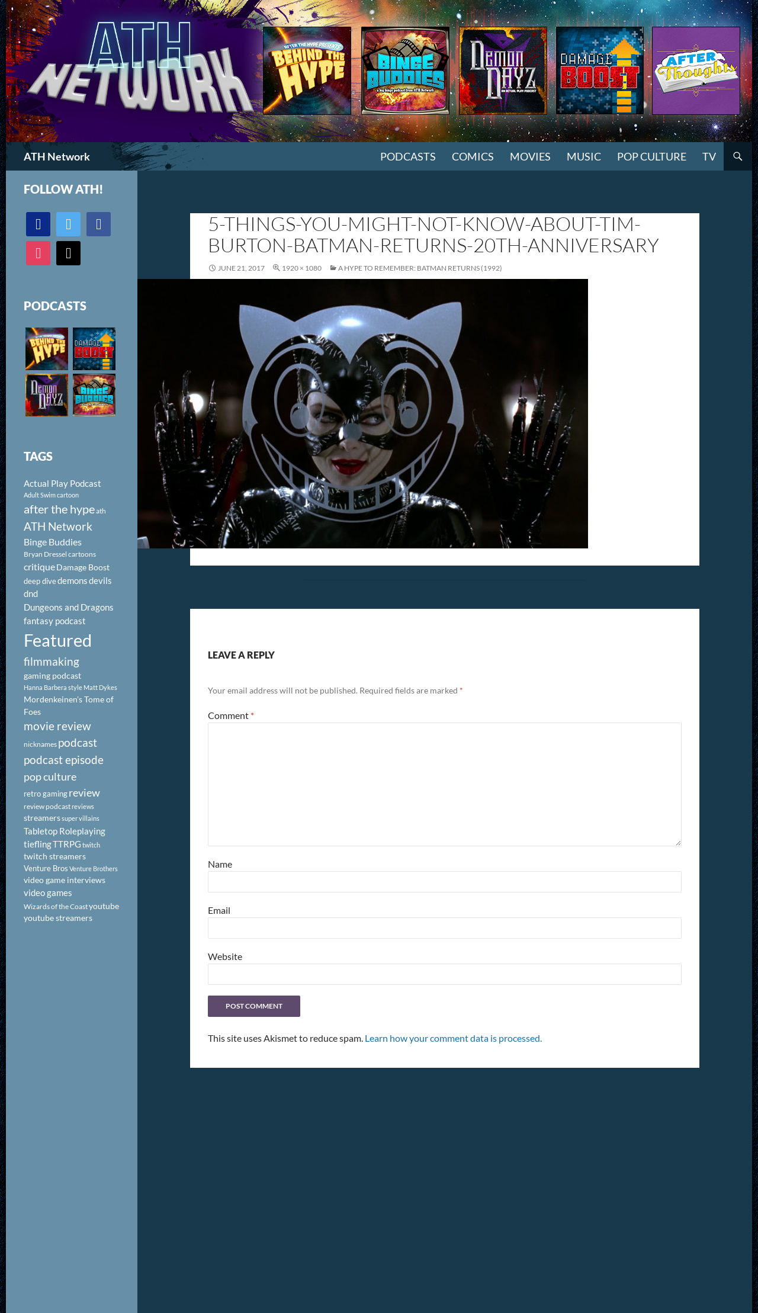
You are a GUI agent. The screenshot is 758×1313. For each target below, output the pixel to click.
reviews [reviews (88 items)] (83, 806)
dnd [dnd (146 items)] (31, 593)
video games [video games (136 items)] (48, 893)
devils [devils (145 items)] (100, 580)
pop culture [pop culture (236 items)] (50, 776)
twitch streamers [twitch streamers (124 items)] (55, 856)
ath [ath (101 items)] (101, 510)
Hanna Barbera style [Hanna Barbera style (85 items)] (53, 687)
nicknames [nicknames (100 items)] (40, 744)
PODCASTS (408, 156)
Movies (530, 156)
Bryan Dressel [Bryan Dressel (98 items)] (45, 554)
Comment (231, 715)
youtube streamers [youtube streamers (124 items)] (58, 918)
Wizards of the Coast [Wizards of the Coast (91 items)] (56, 906)
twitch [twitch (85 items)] (91, 845)
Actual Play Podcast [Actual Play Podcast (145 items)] (62, 483)
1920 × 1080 (302, 268)
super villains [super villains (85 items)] (80, 818)
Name (220, 863)
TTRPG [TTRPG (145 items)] (67, 844)
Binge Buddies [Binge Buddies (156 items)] (53, 542)
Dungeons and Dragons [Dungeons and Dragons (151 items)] (69, 607)
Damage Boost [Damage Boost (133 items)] (83, 567)
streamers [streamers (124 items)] (42, 818)
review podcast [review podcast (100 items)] (47, 806)
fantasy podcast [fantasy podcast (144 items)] (55, 620)
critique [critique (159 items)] (39, 566)
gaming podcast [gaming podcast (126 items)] (52, 675)
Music (584, 156)
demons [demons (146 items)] (72, 580)
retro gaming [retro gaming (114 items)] (46, 793)
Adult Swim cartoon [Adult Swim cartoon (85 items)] (51, 495)
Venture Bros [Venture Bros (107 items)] (46, 868)
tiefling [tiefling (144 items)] (38, 844)
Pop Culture (651, 156)
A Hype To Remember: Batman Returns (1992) (420, 268)
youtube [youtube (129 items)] (104, 906)
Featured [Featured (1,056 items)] (58, 640)
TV (709, 156)
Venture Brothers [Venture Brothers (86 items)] (93, 868)
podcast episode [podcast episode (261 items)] (64, 759)
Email (219, 910)
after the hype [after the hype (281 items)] (59, 509)
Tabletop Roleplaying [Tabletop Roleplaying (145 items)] (64, 831)
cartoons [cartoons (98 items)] (82, 554)
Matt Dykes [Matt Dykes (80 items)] (100, 687)
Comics (473, 156)
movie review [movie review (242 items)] (57, 726)
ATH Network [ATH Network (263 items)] (58, 526)
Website (225, 956)
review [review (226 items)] (84, 792)
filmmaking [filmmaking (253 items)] (51, 661)
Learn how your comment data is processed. (453, 1038)
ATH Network (57, 156)
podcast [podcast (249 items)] (77, 742)
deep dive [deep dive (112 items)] (40, 581)
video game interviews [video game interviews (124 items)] (64, 880)
